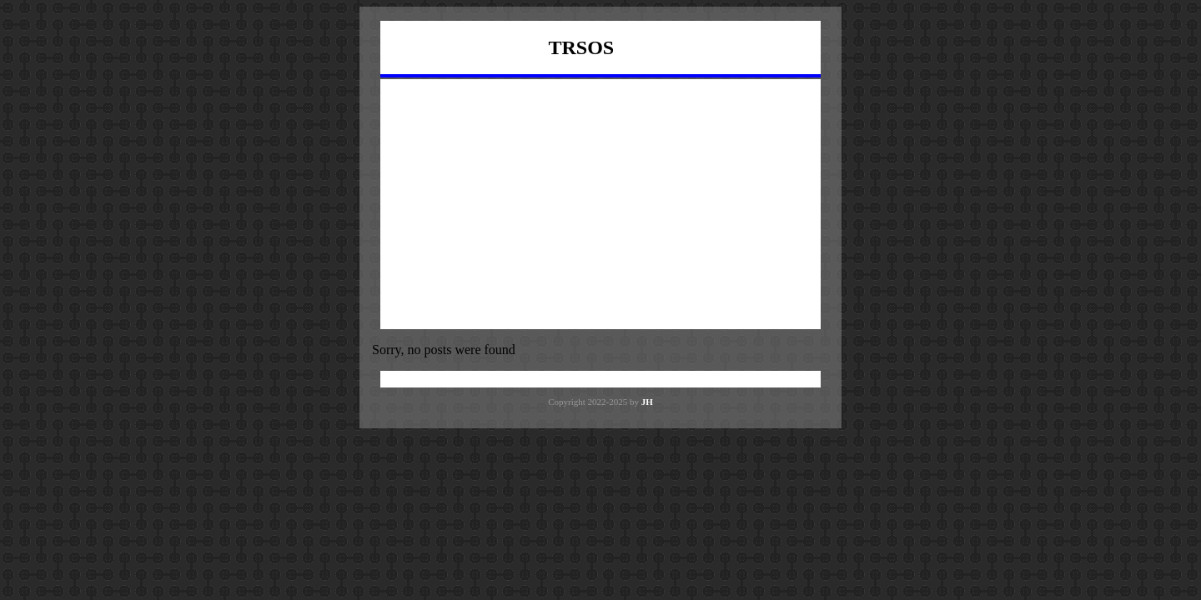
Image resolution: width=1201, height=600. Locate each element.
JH (647, 402)
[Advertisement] (600, 204)
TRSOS (582, 47)
